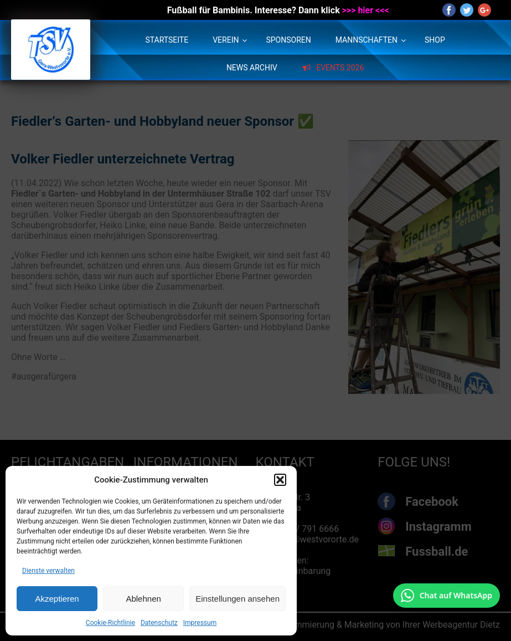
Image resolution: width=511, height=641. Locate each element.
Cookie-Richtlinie (110, 623)
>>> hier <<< (365, 10)
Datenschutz (159, 623)
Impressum (199, 623)
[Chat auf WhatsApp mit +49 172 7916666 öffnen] (446, 595)
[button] (280, 479)
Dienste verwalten (48, 571)
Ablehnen (143, 598)
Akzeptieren (57, 598)
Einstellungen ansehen (237, 598)
